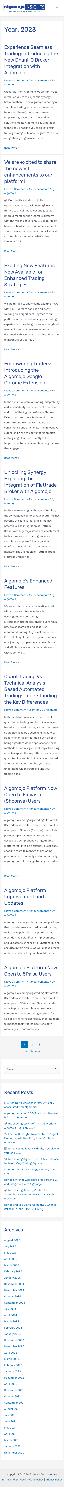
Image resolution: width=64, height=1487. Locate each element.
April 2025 (10, 1259)
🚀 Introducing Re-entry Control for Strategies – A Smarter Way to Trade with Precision (29, 1194)
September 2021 (14, 1402)
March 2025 (11, 1265)
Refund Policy (35, 1479)
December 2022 (14, 1377)
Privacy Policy (54, 1479)
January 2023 (12, 1371)
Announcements (39, 80)
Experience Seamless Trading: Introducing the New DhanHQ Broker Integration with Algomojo (31, 60)
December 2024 (14, 1283)
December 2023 (14, 1340)
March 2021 (11, 1440)
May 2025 (10, 1252)
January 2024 (12, 1333)
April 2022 (10, 1383)
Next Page (32, 1051)
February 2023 (13, 1365)
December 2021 (13, 1390)
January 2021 (12, 1446)
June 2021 (10, 1421)
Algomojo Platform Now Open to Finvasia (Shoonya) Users (30, 794)
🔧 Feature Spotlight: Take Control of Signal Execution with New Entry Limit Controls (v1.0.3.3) (31, 1138)
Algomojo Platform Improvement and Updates (25, 896)
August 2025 (12, 1240)
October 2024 (12, 1296)
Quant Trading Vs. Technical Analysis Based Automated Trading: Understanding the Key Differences (30, 689)
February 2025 (13, 1271)
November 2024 (14, 1290)
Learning (34, 709)
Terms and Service (13, 1479)
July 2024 (10, 1308)
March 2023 (11, 1358)
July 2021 (9, 1415)
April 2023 (10, 1352)
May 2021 (10, 1427)
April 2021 (10, 1433)
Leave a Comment (15, 80)
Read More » (11, 147)
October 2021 (12, 1396)
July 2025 (10, 1246)
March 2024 (11, 1321)
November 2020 (14, 1452)
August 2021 (12, 1408)
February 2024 (13, 1327)
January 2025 (12, 1277)
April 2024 (10, 1315)
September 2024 (14, 1302)
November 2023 (14, 1346)
